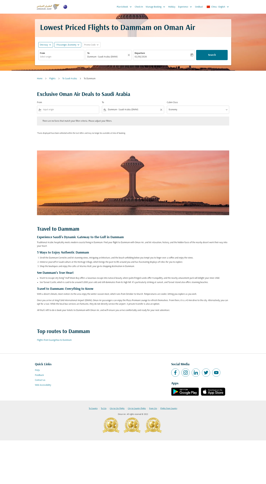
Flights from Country (168, 409)
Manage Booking (156, 7)
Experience (186, 7)
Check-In (139, 7)
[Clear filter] (161, 110)
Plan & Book (125, 7)
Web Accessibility (43, 385)
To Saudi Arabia (69, 78)
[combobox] (61, 57)
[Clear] (129, 55)
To (88, 53)
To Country (93, 409)
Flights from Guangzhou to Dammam (54, 340)
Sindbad (199, 7)
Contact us (40, 380)
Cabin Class (172, 102)
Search (212, 55)
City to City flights (117, 409)
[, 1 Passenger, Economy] (66, 45)
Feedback (39, 375)
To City (104, 409)
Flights (52, 78)
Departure (140, 53)
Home (39, 78)
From (42, 53)
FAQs (37, 370)
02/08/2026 (141, 57)
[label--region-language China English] (218, 7)
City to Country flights (137, 409)
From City (153, 409)
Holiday (171, 7)
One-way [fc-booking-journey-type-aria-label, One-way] (44, 45)
